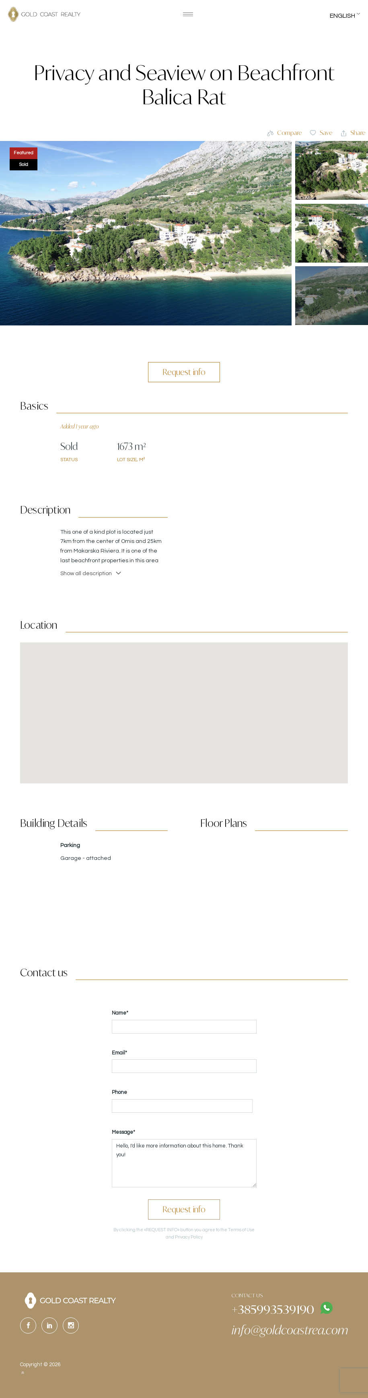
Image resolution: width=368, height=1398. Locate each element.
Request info (184, 372)
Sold (23, 164)
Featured (23, 153)
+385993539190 (273, 1309)
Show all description (91, 573)
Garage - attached (85, 858)
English (342, 15)
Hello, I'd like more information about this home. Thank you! (184, 1163)
